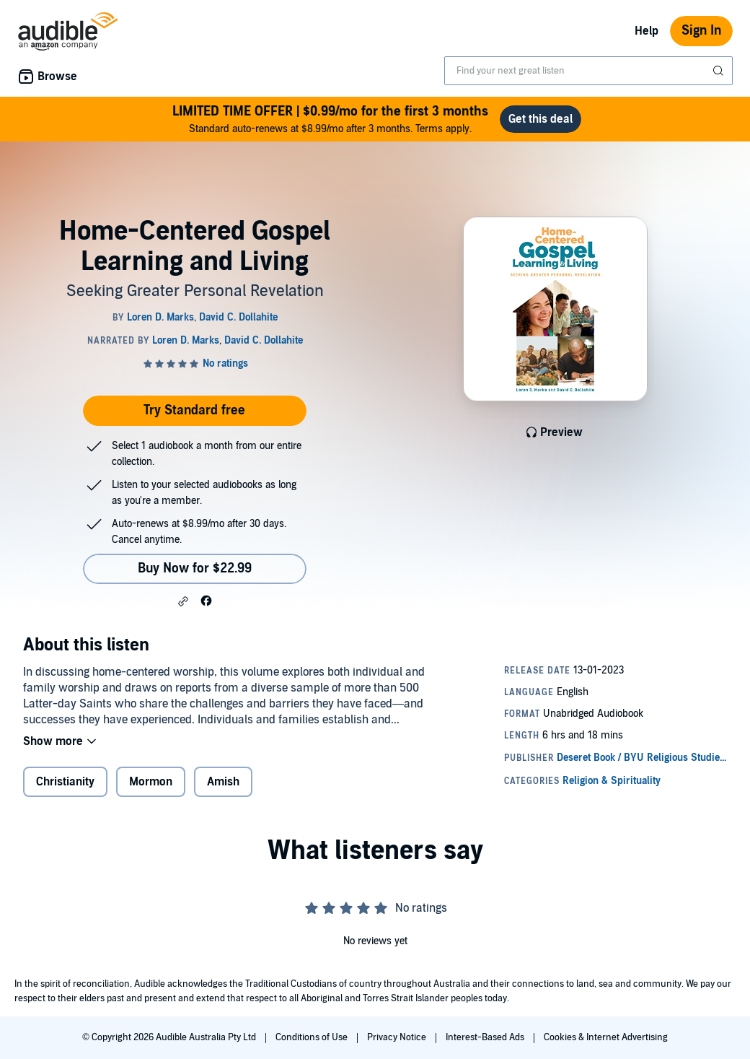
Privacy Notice (397, 1037)
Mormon (150, 782)
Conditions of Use (312, 1037)
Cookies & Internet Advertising (606, 1037)
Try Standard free (194, 410)
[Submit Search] (720, 70)
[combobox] (588, 70)
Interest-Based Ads (486, 1037)
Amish (223, 782)
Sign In (701, 30)
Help (646, 31)
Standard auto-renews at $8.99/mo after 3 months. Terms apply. (330, 119)
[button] (183, 601)
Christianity (65, 782)
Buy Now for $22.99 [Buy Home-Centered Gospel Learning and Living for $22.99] (195, 568)
